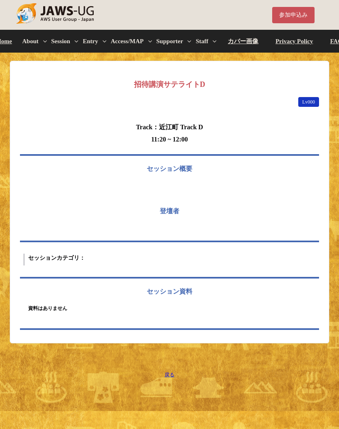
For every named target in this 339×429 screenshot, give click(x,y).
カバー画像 (243, 41)
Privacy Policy (294, 41)
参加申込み (293, 15)
